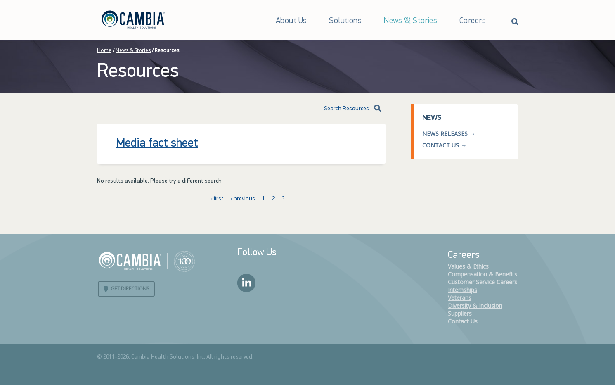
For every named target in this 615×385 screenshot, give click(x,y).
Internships (462, 290)
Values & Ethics (468, 266)
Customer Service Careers (482, 282)
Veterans (459, 298)
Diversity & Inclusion (475, 305)
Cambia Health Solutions (147, 261)
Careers (472, 21)
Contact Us (440, 145)
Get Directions (130, 288)
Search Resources (340, 109)
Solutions (345, 21)
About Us (291, 21)
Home (104, 50)
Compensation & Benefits (482, 274)
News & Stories (410, 21)
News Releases (445, 134)
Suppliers (460, 313)
